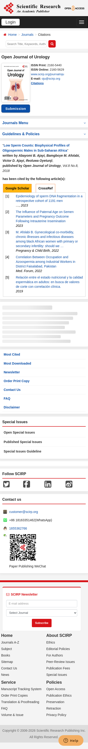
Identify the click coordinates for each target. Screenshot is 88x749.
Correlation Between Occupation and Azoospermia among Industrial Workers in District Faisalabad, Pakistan (45, 261)
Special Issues (56, 675)
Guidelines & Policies (44, 134)
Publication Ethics (59, 695)
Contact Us (12, 390)
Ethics (50, 642)
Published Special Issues (23, 442)
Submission (15, 109)
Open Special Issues (19, 432)
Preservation (55, 702)
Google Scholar (17, 188)
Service (8, 682)
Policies (54, 682)
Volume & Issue (12, 715)
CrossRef (45, 188)
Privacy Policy (56, 715)
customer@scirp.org (23, 512)
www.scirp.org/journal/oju (47, 74)
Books (5, 655)
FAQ (7, 398)
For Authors (54, 655)
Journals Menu (44, 123)
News (5, 675)
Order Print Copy (17, 381)
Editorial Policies (58, 649)
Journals (27, 34)
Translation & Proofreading (20, 702)
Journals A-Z (10, 642)
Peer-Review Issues (60, 662)
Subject (6, 649)
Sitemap (7, 662)
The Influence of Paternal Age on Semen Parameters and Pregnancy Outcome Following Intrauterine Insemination (45, 216)
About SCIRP (59, 635)
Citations (37, 83)
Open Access (55, 689)
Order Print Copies (14, 695)
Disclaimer (12, 407)
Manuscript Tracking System (21, 689)
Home (12, 34)
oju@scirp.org (51, 78)
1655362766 (18, 528)
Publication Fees (58, 668)
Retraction (53, 708)
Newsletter (12, 372)
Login (11, 22)
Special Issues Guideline (22, 451)
